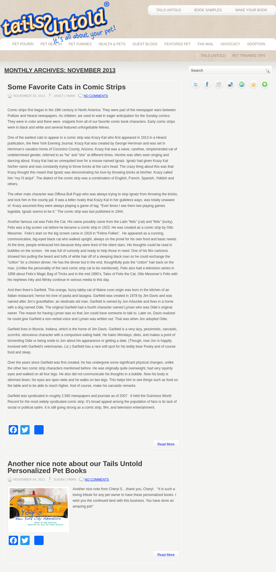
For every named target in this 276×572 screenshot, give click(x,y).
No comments (96, 96)
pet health (51, 44)
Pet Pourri (22, 44)
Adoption (256, 44)
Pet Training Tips (248, 56)
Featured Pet (177, 44)
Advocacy (230, 44)
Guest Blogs (144, 44)
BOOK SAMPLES (208, 10)
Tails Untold (213, 56)
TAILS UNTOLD (167, 10)
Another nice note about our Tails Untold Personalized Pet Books (75, 467)
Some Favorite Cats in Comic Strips (67, 87)
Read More (166, 444)
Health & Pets (112, 44)
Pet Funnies (80, 44)
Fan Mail (206, 44)
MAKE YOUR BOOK (252, 10)
